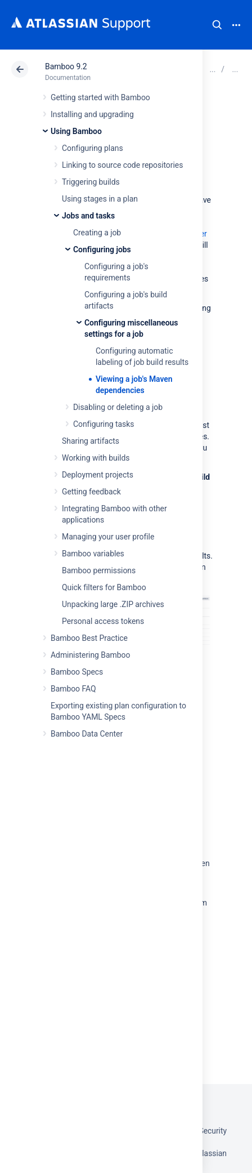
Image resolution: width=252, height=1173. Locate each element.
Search (217, 25)
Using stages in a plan (100, 198)
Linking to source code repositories (122, 165)
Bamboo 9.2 (66, 66)
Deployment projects (97, 474)
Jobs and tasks (88, 215)
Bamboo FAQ (73, 688)
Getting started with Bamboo (100, 97)
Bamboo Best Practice (89, 638)
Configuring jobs (102, 249)
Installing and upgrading (92, 114)
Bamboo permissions (99, 570)
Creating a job (97, 232)
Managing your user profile (108, 536)
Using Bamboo (76, 131)
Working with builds (95, 457)
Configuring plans (92, 148)
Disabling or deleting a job (118, 407)
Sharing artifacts (90, 440)
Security (213, 1130)
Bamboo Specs (77, 671)
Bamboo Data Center (87, 733)
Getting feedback (91, 491)
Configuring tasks (103, 424)
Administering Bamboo (90, 654)
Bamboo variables (93, 553)
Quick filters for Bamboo (104, 587)
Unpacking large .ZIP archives (113, 604)
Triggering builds (91, 181)
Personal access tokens (103, 621)
